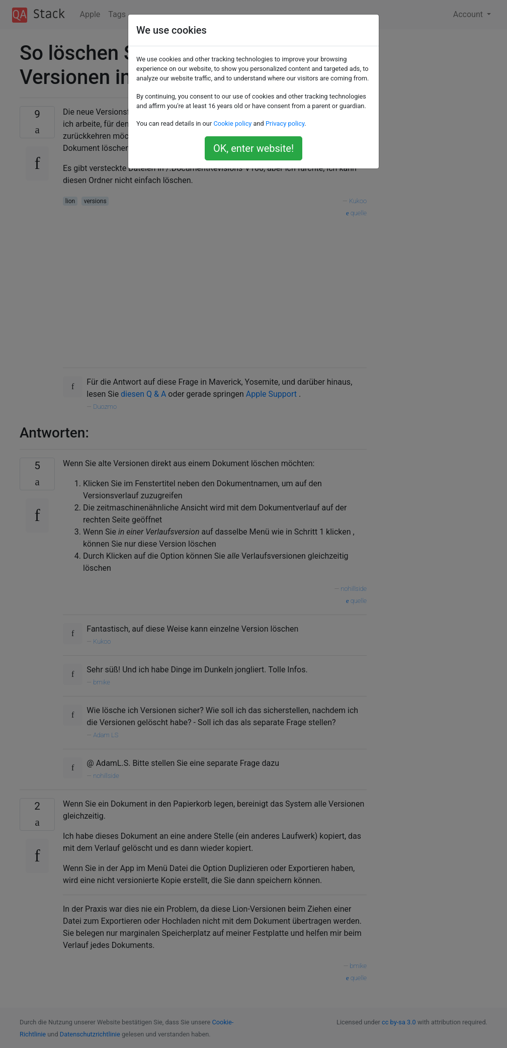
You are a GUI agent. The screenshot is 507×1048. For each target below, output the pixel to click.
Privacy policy (285, 123)
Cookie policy (232, 123)
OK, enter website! (253, 148)
